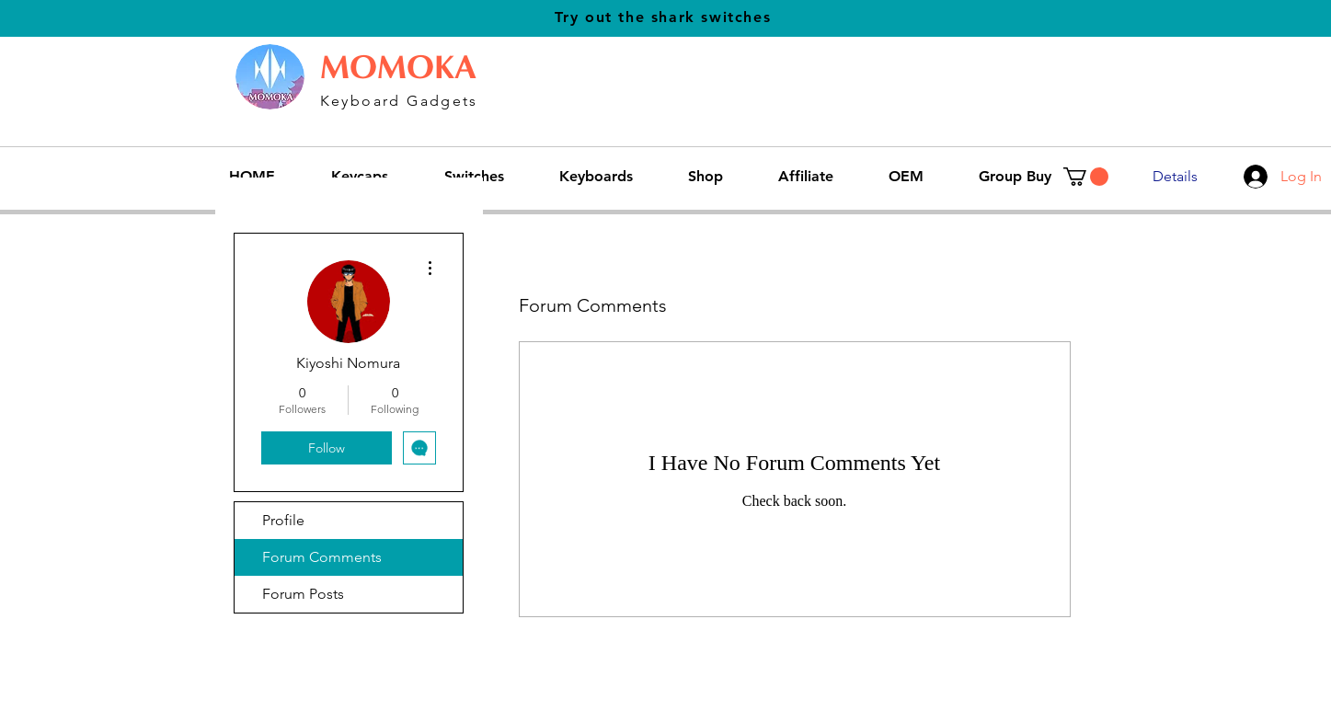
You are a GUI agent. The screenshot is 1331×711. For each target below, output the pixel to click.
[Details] (1175, 176)
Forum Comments (322, 557)
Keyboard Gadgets (399, 100)
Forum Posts (303, 593)
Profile (283, 520)
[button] (487, 176)
